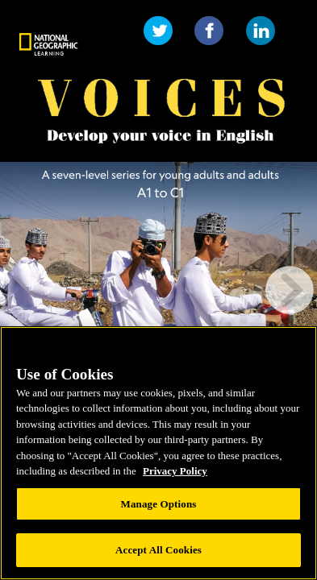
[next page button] (289, 290)
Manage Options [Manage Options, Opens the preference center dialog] (159, 504)
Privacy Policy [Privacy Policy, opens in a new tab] (175, 471)
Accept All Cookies (158, 550)
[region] (158, 453)
